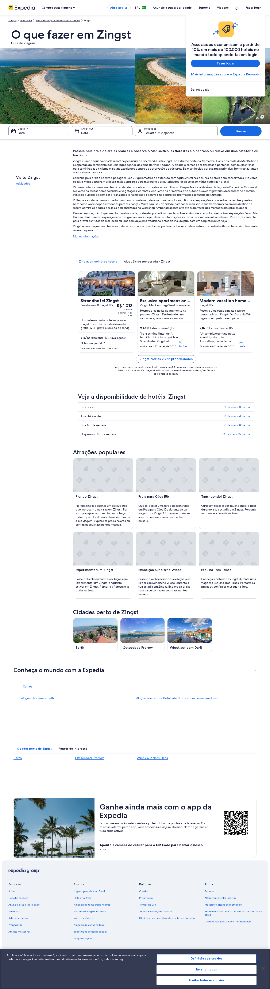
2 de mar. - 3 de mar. (237, 407)
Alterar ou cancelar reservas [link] (220, 898)
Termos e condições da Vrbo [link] (155, 911)
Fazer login (254, 7)
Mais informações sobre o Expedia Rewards (225, 74)
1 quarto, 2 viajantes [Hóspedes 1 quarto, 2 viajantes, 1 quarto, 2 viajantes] (159, 133)
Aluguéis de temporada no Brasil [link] (92, 904)
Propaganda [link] (15, 925)
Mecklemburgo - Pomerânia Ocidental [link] (58, 20)
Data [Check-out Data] (84, 133)
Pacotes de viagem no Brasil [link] (90, 911)
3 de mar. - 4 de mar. (237, 416)
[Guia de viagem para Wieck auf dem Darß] (189, 635)
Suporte (204, 7)
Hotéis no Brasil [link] (82, 898)
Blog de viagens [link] (83, 938)
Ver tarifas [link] (183, 344)
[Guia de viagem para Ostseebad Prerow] (142, 635)
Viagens (223, 7)
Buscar (241, 131)
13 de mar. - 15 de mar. (236, 434)
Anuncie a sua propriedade (172, 7)
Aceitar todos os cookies (206, 980)
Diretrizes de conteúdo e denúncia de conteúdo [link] (167, 918)
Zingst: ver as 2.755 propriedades (166, 359)
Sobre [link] (11, 891)
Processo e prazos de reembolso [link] (223, 904)
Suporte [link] (209, 891)
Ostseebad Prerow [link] (89, 758)
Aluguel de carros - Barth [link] (37, 698)
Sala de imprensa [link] (18, 918)
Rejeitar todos (206, 969)
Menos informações (86, 236)
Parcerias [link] (13, 911)
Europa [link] (12, 20)
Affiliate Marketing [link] (19, 931)
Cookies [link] (143, 891)
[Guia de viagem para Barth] (95, 635)
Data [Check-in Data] (21, 133)
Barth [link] (18, 758)
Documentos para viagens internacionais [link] (228, 921)
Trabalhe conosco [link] (18, 898)
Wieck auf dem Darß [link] (152, 758)
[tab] (98, 261)
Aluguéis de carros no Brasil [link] (89, 925)
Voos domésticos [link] (83, 918)
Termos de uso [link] (147, 904)
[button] (135, 670)
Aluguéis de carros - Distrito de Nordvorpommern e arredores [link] (176, 698)
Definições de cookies (207, 958)
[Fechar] (263, 968)
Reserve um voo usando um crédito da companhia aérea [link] (233, 913)
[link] (225, 89)
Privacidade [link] (146, 898)
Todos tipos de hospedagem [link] (90, 931)
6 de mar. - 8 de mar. (237, 425)
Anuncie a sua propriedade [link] (24, 904)
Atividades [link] (23, 183)
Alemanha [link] (26, 20)
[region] (135, 969)
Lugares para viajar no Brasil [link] (89, 891)
